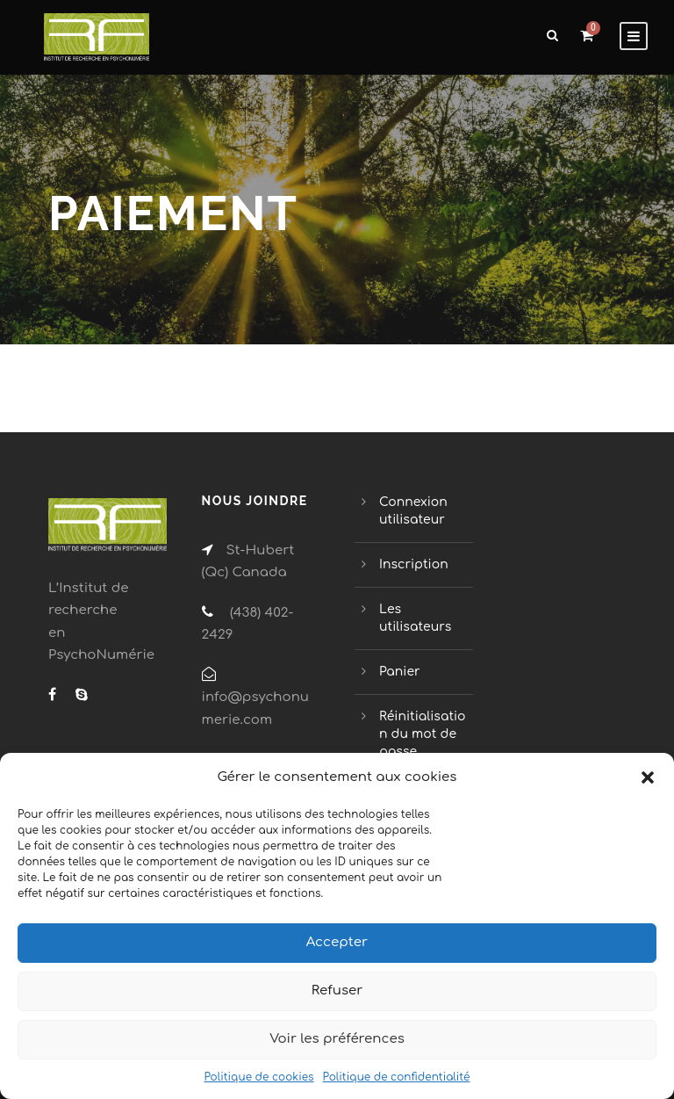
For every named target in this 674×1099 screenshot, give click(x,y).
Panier (399, 671)
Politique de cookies (258, 1077)
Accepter (337, 942)
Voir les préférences (337, 1038)
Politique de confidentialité (396, 1077)
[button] (647, 777)
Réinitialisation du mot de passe (422, 734)
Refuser (337, 990)
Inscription (413, 564)
